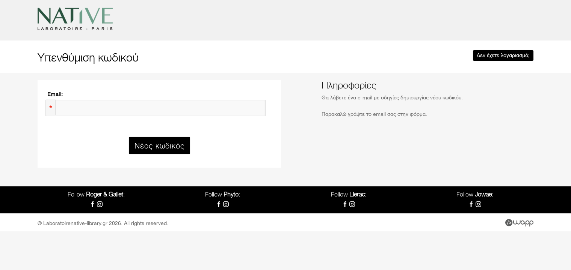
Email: (55, 94)
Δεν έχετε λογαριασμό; (503, 55)
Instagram (100, 204)
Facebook (92, 204)
